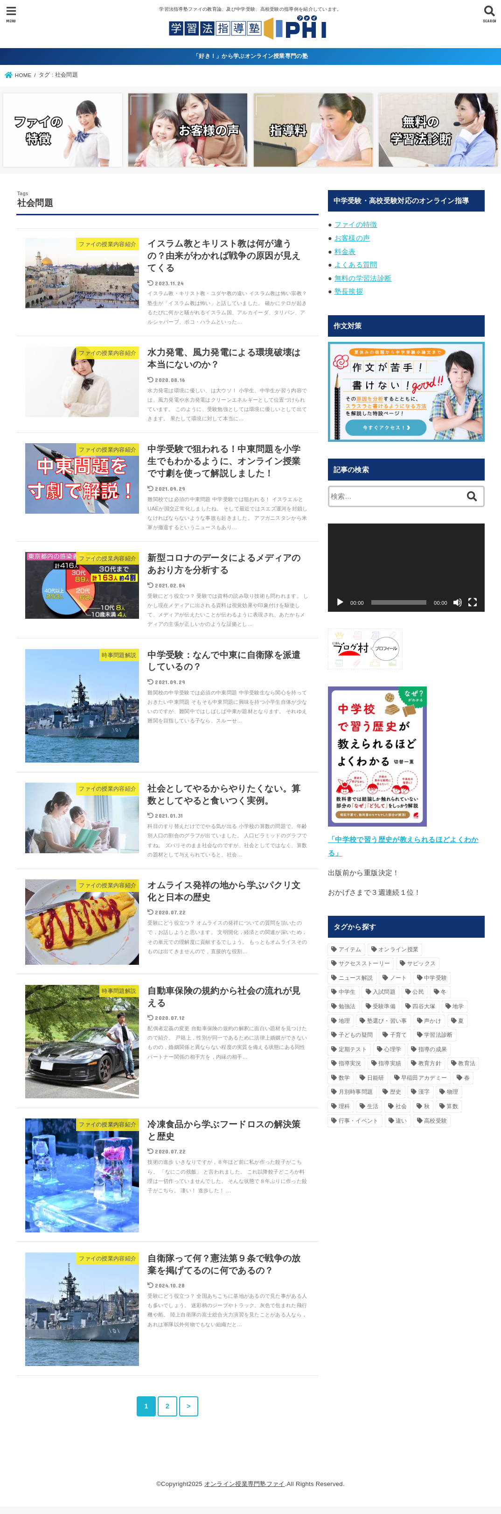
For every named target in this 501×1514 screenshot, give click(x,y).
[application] (406, 565)
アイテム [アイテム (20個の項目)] (350, 945)
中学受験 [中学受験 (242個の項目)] (435, 974)
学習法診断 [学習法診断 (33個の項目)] (438, 1031)
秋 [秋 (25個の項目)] (427, 1102)
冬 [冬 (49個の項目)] (443, 988)
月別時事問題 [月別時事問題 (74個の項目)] (356, 1088)
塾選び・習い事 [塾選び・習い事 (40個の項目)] (387, 1017)
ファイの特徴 (355, 224)
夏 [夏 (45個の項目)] (461, 1017)
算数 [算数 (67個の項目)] (452, 1102)
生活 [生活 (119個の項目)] (373, 1102)
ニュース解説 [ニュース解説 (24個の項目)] (356, 974)
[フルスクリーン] (472, 599)
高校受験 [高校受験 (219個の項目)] (435, 1117)
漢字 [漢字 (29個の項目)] (424, 1088)
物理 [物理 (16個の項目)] (453, 1088)
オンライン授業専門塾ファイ (244, 1491)
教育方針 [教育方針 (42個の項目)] (429, 1059)
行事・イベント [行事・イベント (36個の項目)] (359, 1117)
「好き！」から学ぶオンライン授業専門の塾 (250, 56)
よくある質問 (355, 263)
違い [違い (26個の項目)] (401, 1117)
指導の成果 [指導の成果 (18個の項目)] (432, 1045)
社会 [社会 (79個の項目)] (401, 1102)
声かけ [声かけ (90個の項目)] (432, 1017)
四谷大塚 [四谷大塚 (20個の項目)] (423, 1002)
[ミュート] (457, 599)
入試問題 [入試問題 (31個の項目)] (384, 988)
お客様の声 (352, 237)
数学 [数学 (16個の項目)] (344, 1074)
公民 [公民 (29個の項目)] (418, 988)
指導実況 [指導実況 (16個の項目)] (350, 1059)
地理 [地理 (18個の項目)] (344, 1017)
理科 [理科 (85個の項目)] (344, 1102)
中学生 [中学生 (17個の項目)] (347, 988)
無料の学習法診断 (363, 276)
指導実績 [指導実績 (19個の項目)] (389, 1059)
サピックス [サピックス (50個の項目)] (421, 959)
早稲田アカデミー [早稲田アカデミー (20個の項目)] (424, 1074)
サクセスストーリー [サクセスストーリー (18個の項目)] (364, 959)
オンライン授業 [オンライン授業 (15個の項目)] (398, 945)
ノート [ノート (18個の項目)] (398, 974)
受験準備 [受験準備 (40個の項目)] (384, 1002)
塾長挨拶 (348, 288)
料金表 (345, 250)
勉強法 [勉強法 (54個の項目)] (347, 1002)
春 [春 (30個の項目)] (467, 1074)
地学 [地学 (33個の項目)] (458, 1002)
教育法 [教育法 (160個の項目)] (466, 1059)
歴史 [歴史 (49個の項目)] (396, 1088)
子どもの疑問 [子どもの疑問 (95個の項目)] (356, 1031)
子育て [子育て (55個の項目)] (398, 1031)
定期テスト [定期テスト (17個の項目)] (353, 1045)
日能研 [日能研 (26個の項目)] (375, 1074)
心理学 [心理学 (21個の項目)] (392, 1045)
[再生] (340, 599)
